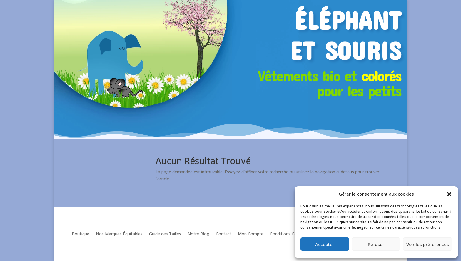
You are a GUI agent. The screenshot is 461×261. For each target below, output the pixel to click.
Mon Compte (250, 234)
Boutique (80, 234)
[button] (449, 194)
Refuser (376, 244)
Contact (223, 234)
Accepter (324, 244)
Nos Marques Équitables (119, 234)
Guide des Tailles (165, 234)
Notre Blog (198, 234)
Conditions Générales (290, 234)
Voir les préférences (427, 244)
